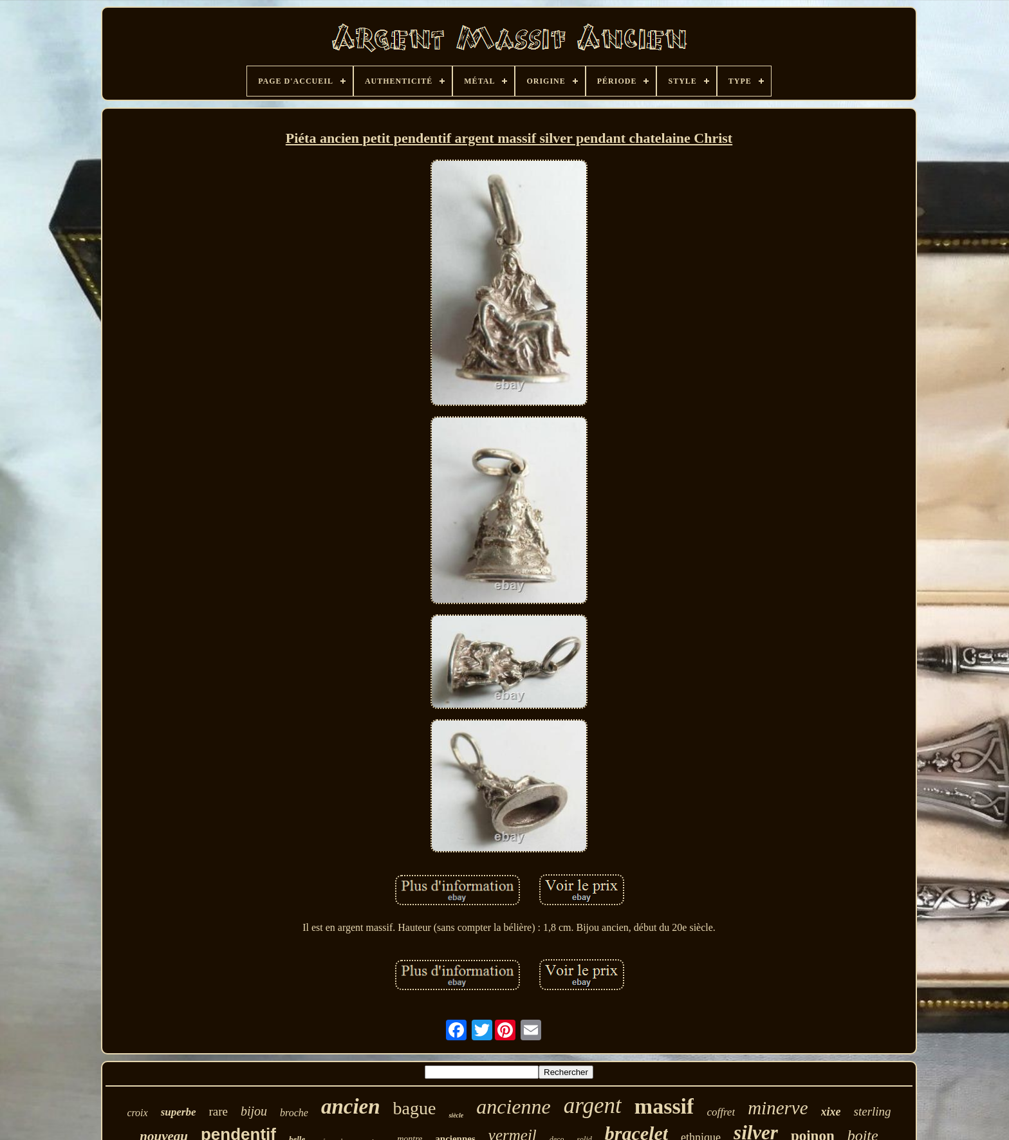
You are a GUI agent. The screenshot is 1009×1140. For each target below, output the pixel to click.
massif (664, 1106)
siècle (456, 1115)
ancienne (513, 1106)
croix (137, 1112)
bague (414, 1108)
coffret (721, 1112)
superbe (178, 1112)
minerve (778, 1108)
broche (294, 1112)
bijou (254, 1111)
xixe (831, 1111)
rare (218, 1111)
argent (593, 1105)
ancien (350, 1106)
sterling (872, 1111)
